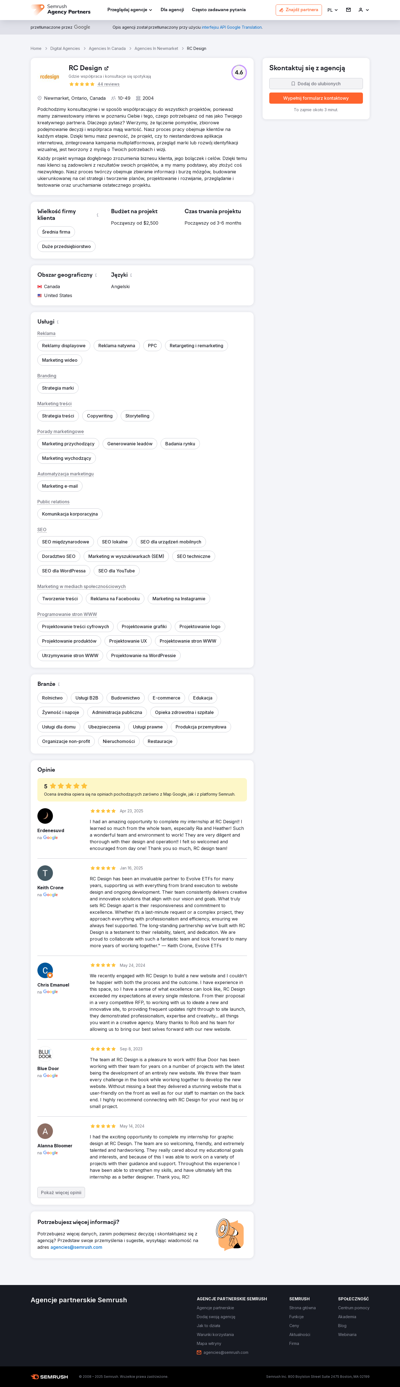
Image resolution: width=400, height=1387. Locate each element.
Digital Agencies (65, 48)
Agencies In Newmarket (156, 48)
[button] (333, 10)
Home (36, 48)
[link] (172, 10)
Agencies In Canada (107, 48)
